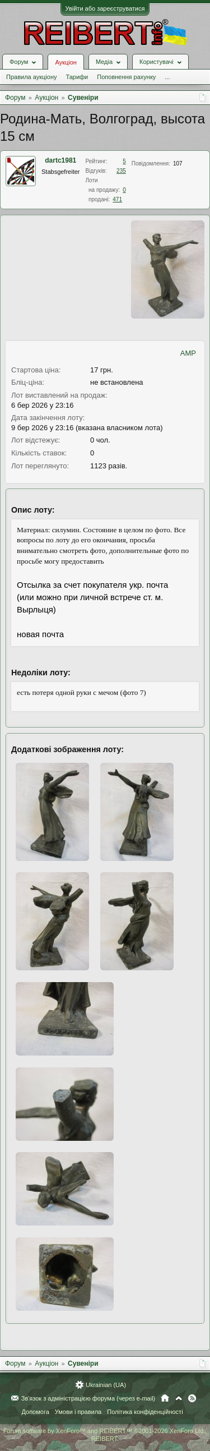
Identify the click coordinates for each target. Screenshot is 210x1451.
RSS (192, 1398)
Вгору (179, 1398)
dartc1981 (60, 160)
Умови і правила (78, 1411)
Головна (165, 1398)
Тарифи (77, 76)
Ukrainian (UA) (106, 1384)
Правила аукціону (31, 76)
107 (178, 163)
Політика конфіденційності (145, 1411)
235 (121, 171)
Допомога (35, 1411)
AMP (188, 353)
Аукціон (65, 62)
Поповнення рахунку (126, 76)
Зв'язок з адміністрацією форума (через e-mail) (88, 1398)
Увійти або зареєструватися (105, 8)
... (167, 76)
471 (117, 199)
